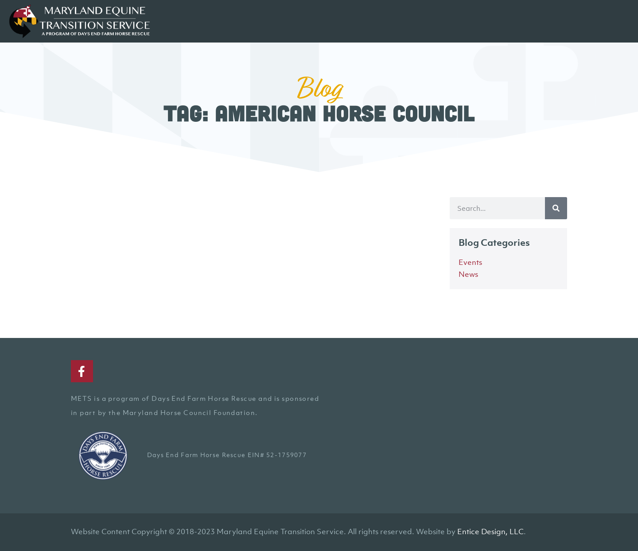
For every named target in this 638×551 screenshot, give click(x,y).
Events (470, 262)
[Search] (556, 208)
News (468, 274)
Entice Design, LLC (490, 531)
